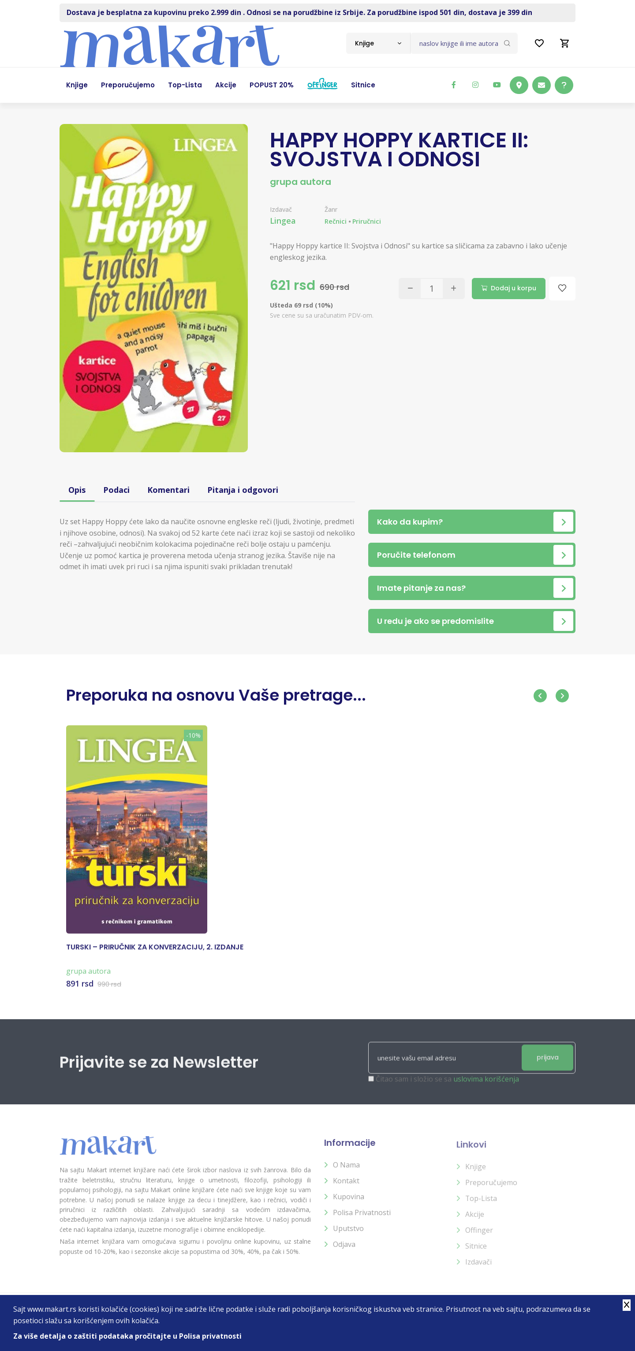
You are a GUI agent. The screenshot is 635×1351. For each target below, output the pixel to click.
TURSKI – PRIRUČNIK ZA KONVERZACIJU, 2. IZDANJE (154, 955)
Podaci (116, 489)
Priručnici (366, 221)
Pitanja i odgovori (242, 489)
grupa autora (300, 182)
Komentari (168, 489)
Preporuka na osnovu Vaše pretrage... (216, 695)
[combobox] (378, 43)
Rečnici (336, 221)
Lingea (283, 220)
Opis (77, 489)
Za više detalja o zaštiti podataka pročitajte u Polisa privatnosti (127, 1336)
